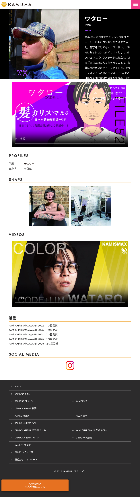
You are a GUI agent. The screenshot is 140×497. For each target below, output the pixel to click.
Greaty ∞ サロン (23, 445)
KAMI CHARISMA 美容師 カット (30, 430)
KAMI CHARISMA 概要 (25, 408)
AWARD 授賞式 (22, 415)
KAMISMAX (81, 401)
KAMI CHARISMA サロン (27, 437)
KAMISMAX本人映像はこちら (35, 485)
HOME (18, 386)
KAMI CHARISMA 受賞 (25, 423)
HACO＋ (29, 163)
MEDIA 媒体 (82, 415)
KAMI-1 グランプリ (24, 452)
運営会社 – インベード (26, 459)
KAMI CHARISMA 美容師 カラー (91, 430)
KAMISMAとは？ (23, 394)
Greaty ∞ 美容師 (84, 437)
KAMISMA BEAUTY (24, 401)
